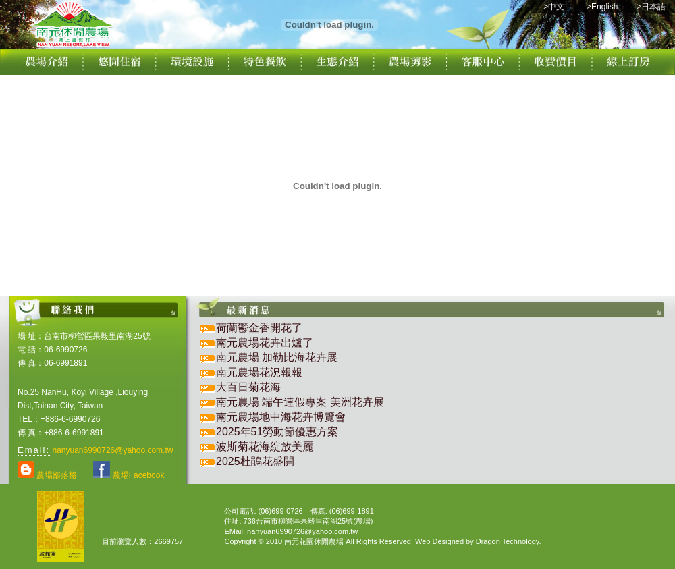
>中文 (553, 6)
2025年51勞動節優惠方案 (277, 431)
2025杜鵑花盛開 (255, 461)
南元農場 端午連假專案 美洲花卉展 (305, 402)
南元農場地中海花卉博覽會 (286, 417)
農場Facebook (128, 475)
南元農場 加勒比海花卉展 (282, 357)
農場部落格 (47, 475)
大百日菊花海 (248, 387)
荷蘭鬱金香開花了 (259, 327)
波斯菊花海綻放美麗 (264, 446)
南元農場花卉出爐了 (264, 342)
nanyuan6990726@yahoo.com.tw (112, 450)
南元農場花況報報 (259, 372)
